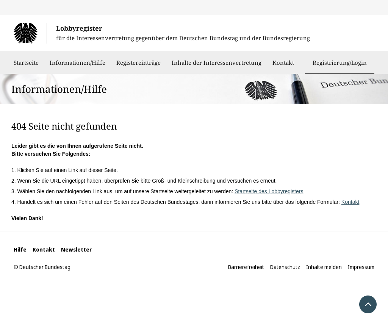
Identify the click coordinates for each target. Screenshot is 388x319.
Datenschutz (285, 267)
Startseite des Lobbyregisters (269, 191)
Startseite (26, 66)
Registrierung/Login (339, 62)
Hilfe (20, 249)
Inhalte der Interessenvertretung (216, 66)
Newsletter (76, 249)
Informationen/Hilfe (77, 66)
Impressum (361, 267)
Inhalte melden (324, 267)
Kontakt (283, 66)
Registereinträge (138, 66)
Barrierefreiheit (246, 267)
